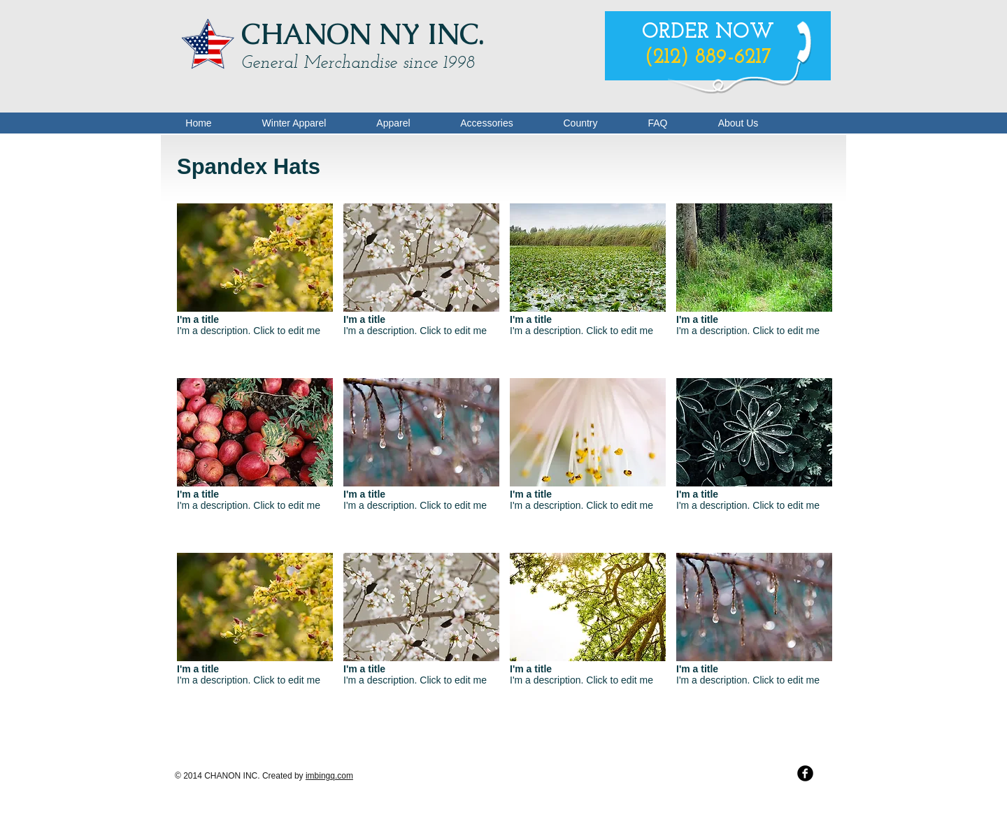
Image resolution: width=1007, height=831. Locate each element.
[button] (255, 285)
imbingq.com (329, 776)
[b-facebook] (805, 773)
